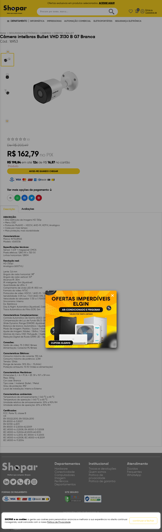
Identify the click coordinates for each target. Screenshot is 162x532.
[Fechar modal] (112, 295)
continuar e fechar (143, 520)
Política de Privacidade (58, 522)
